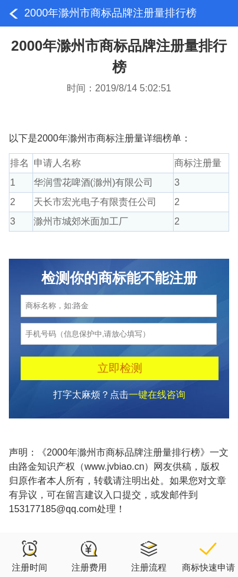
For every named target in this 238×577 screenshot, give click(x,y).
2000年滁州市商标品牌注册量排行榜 (110, 13)
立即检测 (119, 368)
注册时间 (29, 555)
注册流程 (149, 555)
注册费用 (89, 555)
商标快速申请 (208, 555)
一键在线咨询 (157, 395)
